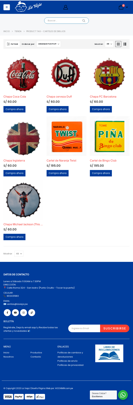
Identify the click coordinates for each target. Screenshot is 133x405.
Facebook (7, 312)
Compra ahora (14, 109)
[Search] (84, 21)
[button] (6, 7)
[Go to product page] (23, 72)
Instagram (23, 312)
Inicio (6, 352)
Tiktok (31, 312)
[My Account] (65, 7)
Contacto (35, 356)
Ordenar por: (28, 44)
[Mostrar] (109, 44)
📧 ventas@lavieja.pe (15, 304)
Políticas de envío (67, 361)
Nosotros (8, 356)
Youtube (15, 312)
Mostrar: (99, 44)
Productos (36, 352)
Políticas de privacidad (70, 365)
